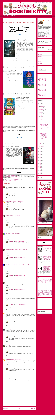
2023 (40, 148)
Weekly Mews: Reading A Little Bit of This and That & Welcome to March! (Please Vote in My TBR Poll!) (47, 258)
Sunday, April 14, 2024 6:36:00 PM (20, 304)
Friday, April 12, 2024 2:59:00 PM (20, 257)
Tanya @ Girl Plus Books (10, 249)
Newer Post (5, 408)
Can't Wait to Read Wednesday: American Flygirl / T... (44, 122)
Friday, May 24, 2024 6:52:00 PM (20, 368)
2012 (40, 164)
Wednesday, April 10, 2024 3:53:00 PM (23, 264)
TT (42, 291)
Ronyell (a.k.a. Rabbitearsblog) (11, 264)
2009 (40, 169)
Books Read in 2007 (42, 95)
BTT (42, 280)
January (41, 146)
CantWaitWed (15, 180)
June (41, 113)
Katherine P (8, 359)
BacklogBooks (10, 180)
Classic (50, 280)
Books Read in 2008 (42, 94)
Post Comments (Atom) (21, 412)
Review (40, 289)
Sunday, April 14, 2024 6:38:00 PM (20, 321)
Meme (39, 285)
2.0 (38, 279)
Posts (40, 69)
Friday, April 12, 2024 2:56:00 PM (20, 208)
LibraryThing (40, 58)
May (41, 115)
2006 (40, 173)
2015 (40, 160)
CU (44, 280)
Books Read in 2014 (42, 86)
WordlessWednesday (41, 294)
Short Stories (40, 290)
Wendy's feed (17, 176)
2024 (6, 180)
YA (40, 295)
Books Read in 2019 (42, 80)
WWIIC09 (43, 293)
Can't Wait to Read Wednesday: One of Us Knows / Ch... (44, 131)
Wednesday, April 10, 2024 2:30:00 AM (21, 186)
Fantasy (47, 281)
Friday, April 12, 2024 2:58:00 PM (20, 224)
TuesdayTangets (40, 292)
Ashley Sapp (8, 345)
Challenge (47, 280)
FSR (44, 281)
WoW (10, 268)
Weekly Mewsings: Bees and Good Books (44, 125)
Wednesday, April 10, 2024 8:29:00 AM (21, 249)
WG (51, 292)
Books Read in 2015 (42, 85)
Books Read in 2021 (42, 78)
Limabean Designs (41, 195)
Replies (8, 206)
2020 (40, 152)
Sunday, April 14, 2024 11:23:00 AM (16, 345)
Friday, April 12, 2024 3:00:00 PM (20, 289)
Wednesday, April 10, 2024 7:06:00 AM (14, 233)
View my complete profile (42, 36)
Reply (7, 197)
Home (19, 408)
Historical (43, 283)
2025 (40, 103)
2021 (40, 151)
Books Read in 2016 (42, 84)
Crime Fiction (41, 281)
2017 (40, 157)
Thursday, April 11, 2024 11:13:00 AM (17, 282)
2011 (40, 166)
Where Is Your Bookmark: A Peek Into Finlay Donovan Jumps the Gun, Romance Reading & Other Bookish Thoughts (47, 268)
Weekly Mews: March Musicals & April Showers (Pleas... (43, 134)
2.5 (40, 279)
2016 (40, 158)
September (42, 109)
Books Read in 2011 (42, 90)
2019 (40, 154)
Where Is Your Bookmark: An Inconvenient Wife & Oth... (44, 127)
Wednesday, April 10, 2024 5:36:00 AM (17, 201)
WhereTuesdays (49, 293)
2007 (40, 172)
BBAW (39, 280)
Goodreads (40, 56)
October (41, 107)
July (41, 112)
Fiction (50, 281)
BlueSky (39, 61)
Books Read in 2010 (42, 91)
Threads (39, 59)
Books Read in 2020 (42, 79)
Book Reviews (12, 15)
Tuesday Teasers (48, 291)
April (41, 116)
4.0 (45, 279)
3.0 (41, 279)
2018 (40, 155)
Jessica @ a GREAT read (10, 186)
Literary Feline (11, 208)
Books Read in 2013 (42, 88)
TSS (39, 291)
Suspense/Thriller (46, 290)
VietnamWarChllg (47, 292)
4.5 (46, 279)
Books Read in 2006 (42, 96)
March (41, 143)
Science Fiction (45, 289)
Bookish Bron (8, 201)
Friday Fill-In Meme (46, 282)
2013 (40, 163)
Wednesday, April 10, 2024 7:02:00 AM (14, 215)
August (41, 110)
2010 (40, 167)
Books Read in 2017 (42, 83)
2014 (40, 161)
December (42, 106)
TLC (51, 290)
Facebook (40, 63)
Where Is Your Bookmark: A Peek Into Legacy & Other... (44, 118)
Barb (7, 215)
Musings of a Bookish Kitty (10, 175)
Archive (50, 279)
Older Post (33, 408)
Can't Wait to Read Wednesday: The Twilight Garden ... (43, 141)
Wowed (47, 294)
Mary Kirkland (8, 282)
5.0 (48, 279)
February (42, 145)
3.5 (43, 279)
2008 (40, 170)
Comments (41, 71)
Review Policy (6, 15)
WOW (39, 293)
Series (50, 289)
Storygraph (40, 54)
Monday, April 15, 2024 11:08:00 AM (15, 359)
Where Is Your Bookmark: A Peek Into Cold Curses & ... (44, 137)
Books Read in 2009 (42, 93)
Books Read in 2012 (42, 89)
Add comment (6, 375)
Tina (6, 233)
